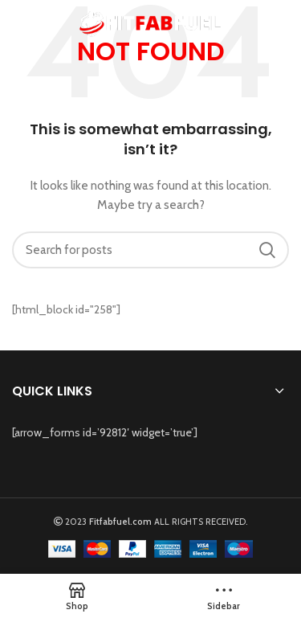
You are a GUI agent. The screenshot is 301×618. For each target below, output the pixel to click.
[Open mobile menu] (19, 24)
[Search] (150, 249)
